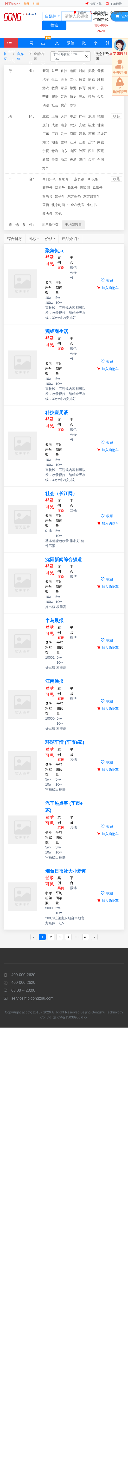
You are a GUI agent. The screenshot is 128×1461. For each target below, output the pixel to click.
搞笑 (82, 79)
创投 (107, 44)
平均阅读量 (73, 224)
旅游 (73, 88)
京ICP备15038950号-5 (70, 1017)
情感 (91, 79)
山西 (73, 151)
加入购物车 (108, 288)
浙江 (64, 159)
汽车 (45, 79)
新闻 (45, 71)
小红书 (95, 44)
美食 (64, 79)
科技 (64, 71)
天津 (64, 116)
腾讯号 (72, 188)
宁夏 (45, 151)
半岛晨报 (54, 620)
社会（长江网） (61, 493)
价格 (49, 239)
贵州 (64, 134)
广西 (54, 134)
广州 (82, 116)
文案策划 (56, 44)
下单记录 (113, 3)
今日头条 (49, 179)
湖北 (45, 142)
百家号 (63, 179)
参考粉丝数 (50, 224)
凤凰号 (97, 188)
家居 (64, 88)
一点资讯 (77, 179)
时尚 (82, 71)
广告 (100, 88)
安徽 (82, 125)
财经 (54, 71)
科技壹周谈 (56, 412)
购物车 (80, 12)
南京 (64, 125)
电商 (73, 71)
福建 (91, 125)
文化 (73, 79)
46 (85, 937)
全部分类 (11, 52)
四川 (91, 151)
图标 (32, 239)
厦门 (45, 125)
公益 (100, 96)
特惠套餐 (46, 43)
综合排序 (14, 239)
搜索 (54, 25)
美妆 (91, 71)
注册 (36, 3)
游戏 (45, 88)
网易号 (60, 188)
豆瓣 (45, 205)
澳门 (82, 159)
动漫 (45, 105)
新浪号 (47, 188)
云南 (54, 159)
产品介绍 (69, 239)
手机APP (12, 3)
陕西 (82, 151)
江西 (82, 142)
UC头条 (92, 179)
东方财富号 (91, 196)
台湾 (91, 159)
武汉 (73, 125)
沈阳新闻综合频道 (63, 559)
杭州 (100, 116)
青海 (54, 151)
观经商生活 (56, 331)
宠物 (54, 96)
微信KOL (70, 44)
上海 (54, 116)
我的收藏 (98, 12)
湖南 (54, 142)
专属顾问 (116, 12)
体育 (82, 88)
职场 (73, 105)
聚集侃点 (54, 250)
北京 (45, 116)
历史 (73, 96)
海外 (45, 168)
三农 (82, 96)
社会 (54, 105)
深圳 (91, 116)
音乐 (64, 96)
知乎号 (60, 196)
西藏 (100, 151)
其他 (58, 213)
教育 (54, 88)
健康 (91, 88)
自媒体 (20, 56)
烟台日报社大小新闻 (65, 871)
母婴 (100, 71)
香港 (73, 159)
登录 (26, 3)
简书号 (47, 196)
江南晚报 (54, 681)
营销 (45, 96)
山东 (64, 151)
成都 (54, 125)
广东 (45, 134)
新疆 (45, 159)
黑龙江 (102, 134)
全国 (100, 159)
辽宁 (91, 142)
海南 (73, 134)
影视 (100, 79)
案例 (61, 267)
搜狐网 (85, 188)
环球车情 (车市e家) (64, 742)
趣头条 (47, 213)
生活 (54, 79)
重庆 (73, 116)
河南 (91, 134)
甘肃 (100, 125)
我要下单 (93, 3)
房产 (64, 105)
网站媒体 (31, 44)
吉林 (64, 142)
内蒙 (100, 142)
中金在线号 (75, 205)
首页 (5, 56)
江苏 (73, 142)
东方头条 (74, 196)
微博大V (84, 44)
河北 (82, 134)
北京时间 (58, 205)
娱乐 (91, 96)
